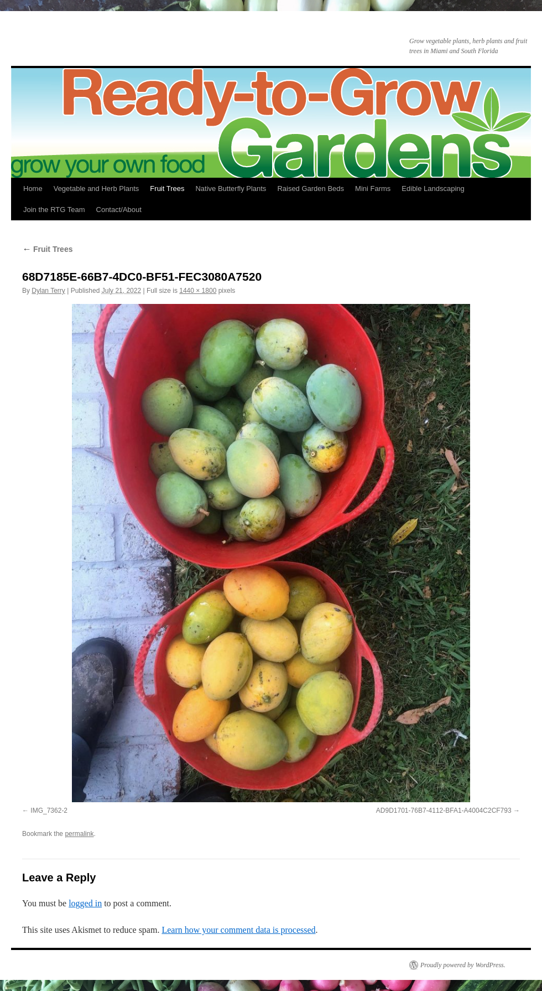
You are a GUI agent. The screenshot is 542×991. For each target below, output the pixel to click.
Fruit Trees (167, 188)
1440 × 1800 (197, 291)
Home (33, 188)
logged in (85, 903)
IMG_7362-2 (48, 810)
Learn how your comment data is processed (238, 930)
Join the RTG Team (54, 209)
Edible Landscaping (433, 188)
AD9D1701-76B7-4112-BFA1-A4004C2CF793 (444, 810)
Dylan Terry (48, 291)
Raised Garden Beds (310, 188)
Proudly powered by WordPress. (462, 965)
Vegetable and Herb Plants (96, 188)
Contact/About (119, 209)
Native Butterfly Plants (230, 188)
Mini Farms (372, 188)
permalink (79, 834)
